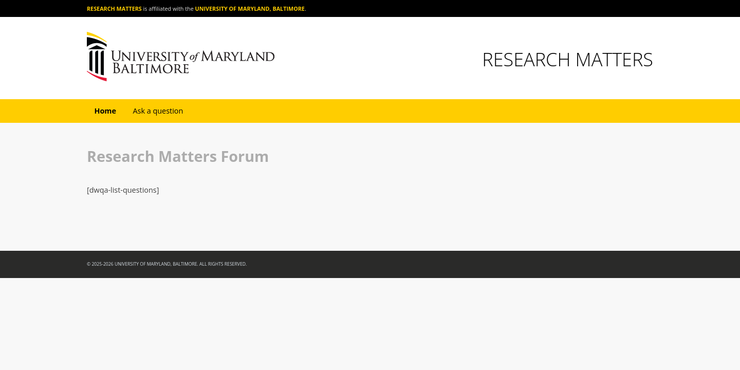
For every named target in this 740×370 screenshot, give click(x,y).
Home (105, 111)
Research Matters (114, 8)
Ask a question (158, 111)
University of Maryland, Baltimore (250, 8)
